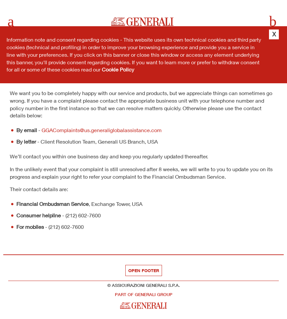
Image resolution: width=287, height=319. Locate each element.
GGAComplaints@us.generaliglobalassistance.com (102, 130)
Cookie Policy (118, 69)
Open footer (143, 270)
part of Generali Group (143, 294)
